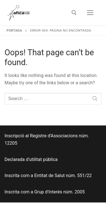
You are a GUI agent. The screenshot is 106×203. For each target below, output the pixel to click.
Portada (14, 30)
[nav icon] (90, 13)
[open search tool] (74, 12)
